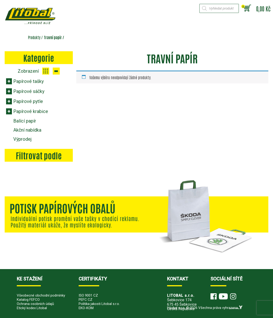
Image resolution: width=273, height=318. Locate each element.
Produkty (34, 37)
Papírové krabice (30, 111)
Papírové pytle (28, 101)
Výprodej (22, 139)
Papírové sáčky (28, 91)
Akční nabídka (27, 130)
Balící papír (24, 121)
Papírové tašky (28, 81)
